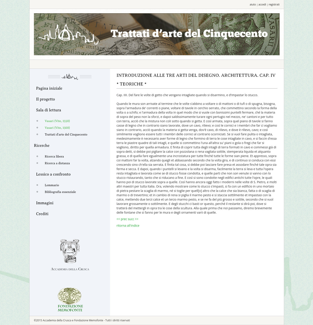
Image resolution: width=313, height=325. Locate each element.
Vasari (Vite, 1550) (57, 121)
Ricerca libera (54, 156)
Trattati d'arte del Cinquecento (66, 134)
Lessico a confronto (53, 174)
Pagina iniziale (49, 88)
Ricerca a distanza (57, 163)
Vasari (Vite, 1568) (57, 127)
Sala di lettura (48, 110)
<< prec (122, 219)
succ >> (133, 219)
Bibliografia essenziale (60, 192)
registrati (274, 4)
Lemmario (52, 185)
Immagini (44, 203)
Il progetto (45, 99)
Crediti (42, 214)
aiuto (253, 4)
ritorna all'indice (128, 225)
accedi (262, 4)
